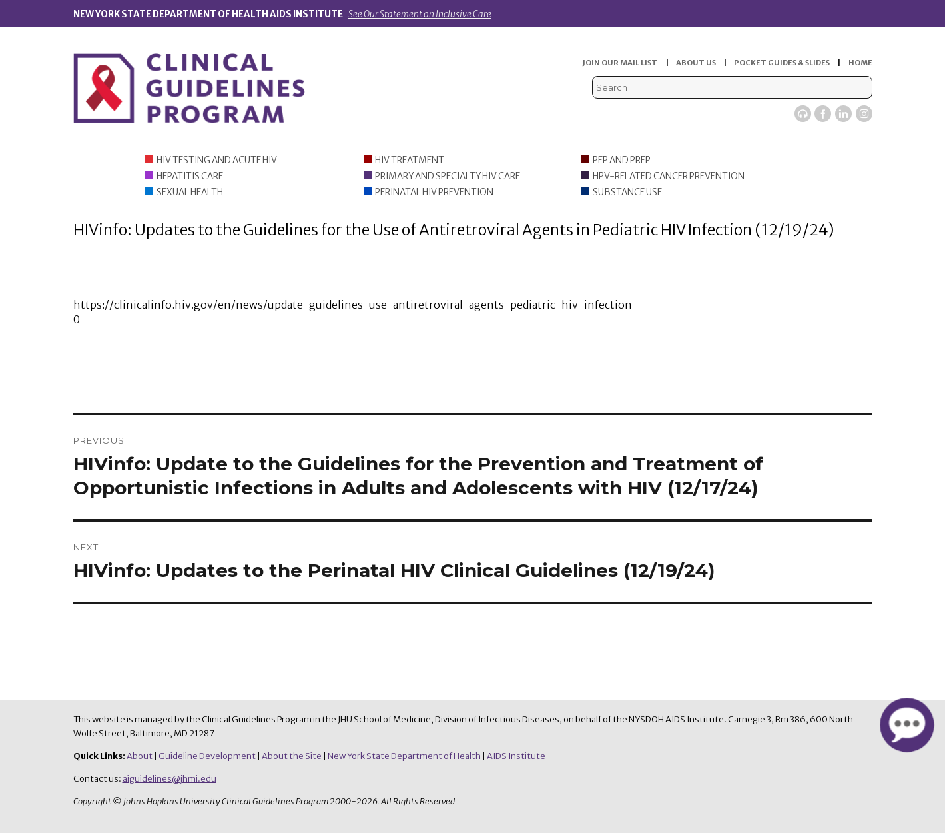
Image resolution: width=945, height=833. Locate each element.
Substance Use (627, 192)
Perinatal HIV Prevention (434, 192)
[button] (907, 725)
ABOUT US (696, 62)
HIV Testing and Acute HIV (217, 160)
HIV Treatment (409, 160)
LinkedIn (843, 113)
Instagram (864, 113)
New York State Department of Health (404, 756)
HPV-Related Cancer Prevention (669, 176)
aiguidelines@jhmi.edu (169, 778)
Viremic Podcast (802, 113)
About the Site (292, 756)
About (140, 756)
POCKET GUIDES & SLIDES (782, 62)
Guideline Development (207, 756)
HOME (860, 62)
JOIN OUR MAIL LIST (620, 62)
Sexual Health (190, 192)
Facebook (822, 113)
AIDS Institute (516, 756)
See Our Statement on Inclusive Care (419, 14)
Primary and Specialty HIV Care (447, 176)
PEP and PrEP (622, 160)
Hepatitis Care (190, 176)
